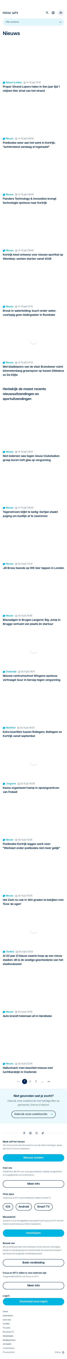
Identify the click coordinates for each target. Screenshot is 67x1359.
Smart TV (43, 1206)
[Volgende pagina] (48, 1081)
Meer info (33, 1184)
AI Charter (7, 1344)
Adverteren (8, 1316)
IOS (8, 1206)
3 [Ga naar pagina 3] (36, 1081)
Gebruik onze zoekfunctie (33, 1114)
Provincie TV (8, 1332)
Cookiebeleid (8, 1348)
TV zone (6, 1328)
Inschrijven (33, 1233)
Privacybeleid (9, 1352)
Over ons (7, 1320)
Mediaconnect (9, 1340)
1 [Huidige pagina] (24, 1081)
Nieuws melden (33, 1157)
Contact (6, 1324)
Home (5, 1312)
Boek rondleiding (33, 1262)
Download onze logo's (33, 1301)
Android (24, 1206)
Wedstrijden (8, 1336)
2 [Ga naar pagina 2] (30, 1081)
